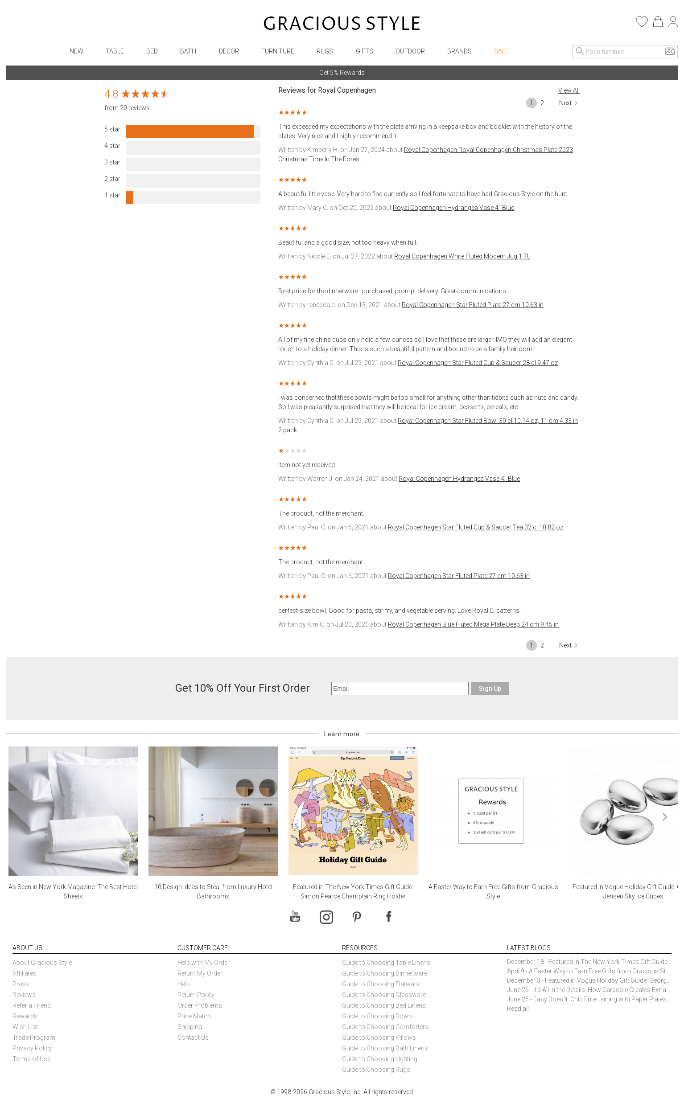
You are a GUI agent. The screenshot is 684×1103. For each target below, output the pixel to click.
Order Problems (199, 1005)
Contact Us (193, 1037)
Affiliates (24, 973)
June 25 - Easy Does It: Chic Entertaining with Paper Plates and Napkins (589, 999)
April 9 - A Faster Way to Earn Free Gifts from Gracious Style (589, 971)
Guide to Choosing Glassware (384, 994)
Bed (152, 51)
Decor (229, 51)
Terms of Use (31, 1058)
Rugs (325, 51)
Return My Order (200, 973)
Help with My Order (203, 962)
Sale (501, 51)
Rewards (24, 1016)
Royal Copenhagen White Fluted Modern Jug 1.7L (462, 256)
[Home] (341, 24)
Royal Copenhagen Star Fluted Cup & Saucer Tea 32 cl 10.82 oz (475, 527)
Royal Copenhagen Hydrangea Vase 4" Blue (453, 207)
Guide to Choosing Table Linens (386, 962)
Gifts (364, 51)
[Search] (580, 51)
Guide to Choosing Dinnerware (384, 973)
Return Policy (195, 994)
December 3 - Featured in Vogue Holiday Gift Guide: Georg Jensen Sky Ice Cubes (589, 980)
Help (183, 984)
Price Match (194, 1016)
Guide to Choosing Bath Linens (385, 1048)
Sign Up (490, 688)
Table (115, 51)
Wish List (25, 1026)
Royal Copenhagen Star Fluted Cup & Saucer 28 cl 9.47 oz (478, 362)
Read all (518, 1008)
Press (20, 984)
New (76, 51)
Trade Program (33, 1037)
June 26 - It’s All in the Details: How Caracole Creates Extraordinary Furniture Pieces (589, 989)
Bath (188, 51)
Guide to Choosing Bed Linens (384, 1005)
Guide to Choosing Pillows (379, 1037)
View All (569, 90)
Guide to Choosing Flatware (381, 984)
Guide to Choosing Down (377, 1016)
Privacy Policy (32, 1048)
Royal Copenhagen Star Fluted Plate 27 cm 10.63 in (473, 304)
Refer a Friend (31, 1005)
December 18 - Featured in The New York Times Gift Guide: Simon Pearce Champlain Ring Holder (589, 961)
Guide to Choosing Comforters (385, 1026)
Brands (459, 51)
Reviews (24, 994)
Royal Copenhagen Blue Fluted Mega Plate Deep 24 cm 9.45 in (473, 624)
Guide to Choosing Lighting (380, 1058)
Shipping (189, 1026)
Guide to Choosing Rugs (376, 1069)
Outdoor (410, 51)
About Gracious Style (42, 962)
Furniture (277, 51)
